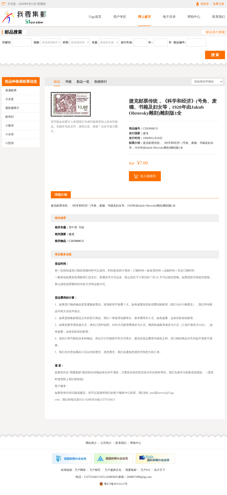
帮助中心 (194, 16)
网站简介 (91, 442)
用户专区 (119, 16)
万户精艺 (95, 469)
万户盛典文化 (113, 469)
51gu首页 (95, 16)
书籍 (68, 81)
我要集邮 (131, 469)
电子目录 (169, 16)
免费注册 (218, 3)
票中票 (73, 227)
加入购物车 (145, 176)
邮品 (57, 81)
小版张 (9, 125)
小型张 (9, 143)
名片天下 (159, 469)
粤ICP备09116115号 (116, 483)
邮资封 (9, 116)
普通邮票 (11, 90)
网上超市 (144, 16)
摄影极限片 (12, 107)
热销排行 (100, 81)
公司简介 (106, 442)
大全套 (9, 99)
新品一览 (83, 81)
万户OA (145, 469)
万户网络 (80, 469)
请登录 (204, 3)
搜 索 (215, 55)
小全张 (9, 134)
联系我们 (218, 16)
